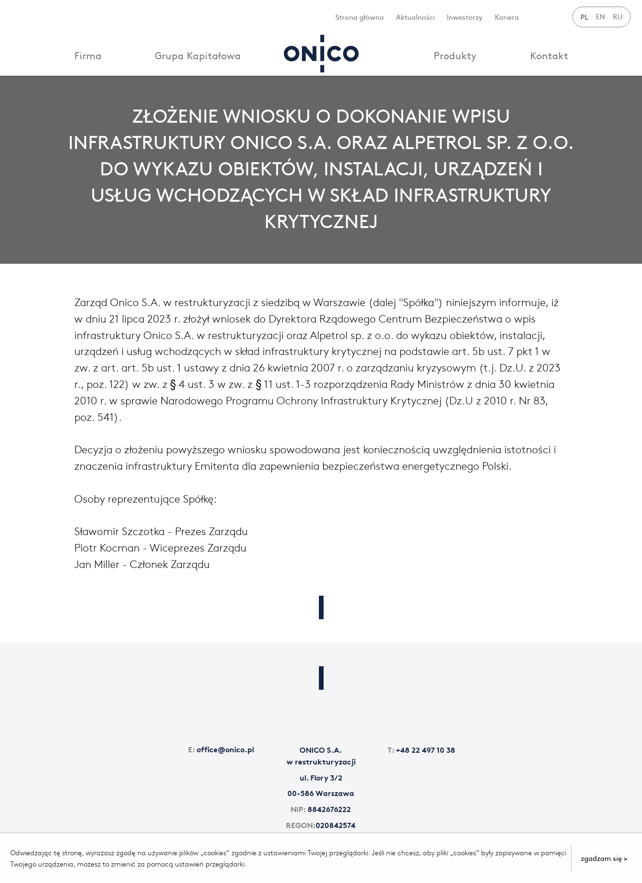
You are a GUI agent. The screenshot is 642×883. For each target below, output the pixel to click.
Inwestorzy (465, 17)
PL (584, 16)
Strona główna (359, 17)
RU (618, 16)
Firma (88, 55)
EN (600, 16)
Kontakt (549, 55)
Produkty (455, 55)
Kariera (507, 17)
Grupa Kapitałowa (198, 55)
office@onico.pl (221, 748)
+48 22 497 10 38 (421, 749)
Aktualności (415, 17)
